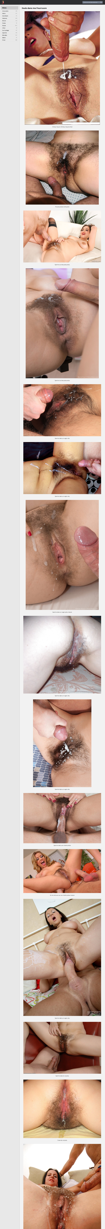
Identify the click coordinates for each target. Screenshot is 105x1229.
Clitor (3, 28)
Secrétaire (5, 16)
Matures (4, 18)
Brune (4, 20)
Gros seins (5, 11)
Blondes (4, 35)
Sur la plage (5, 30)
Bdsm (4, 37)
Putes (4, 23)
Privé (3, 40)
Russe (4, 25)
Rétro (4, 13)
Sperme (4, 33)
